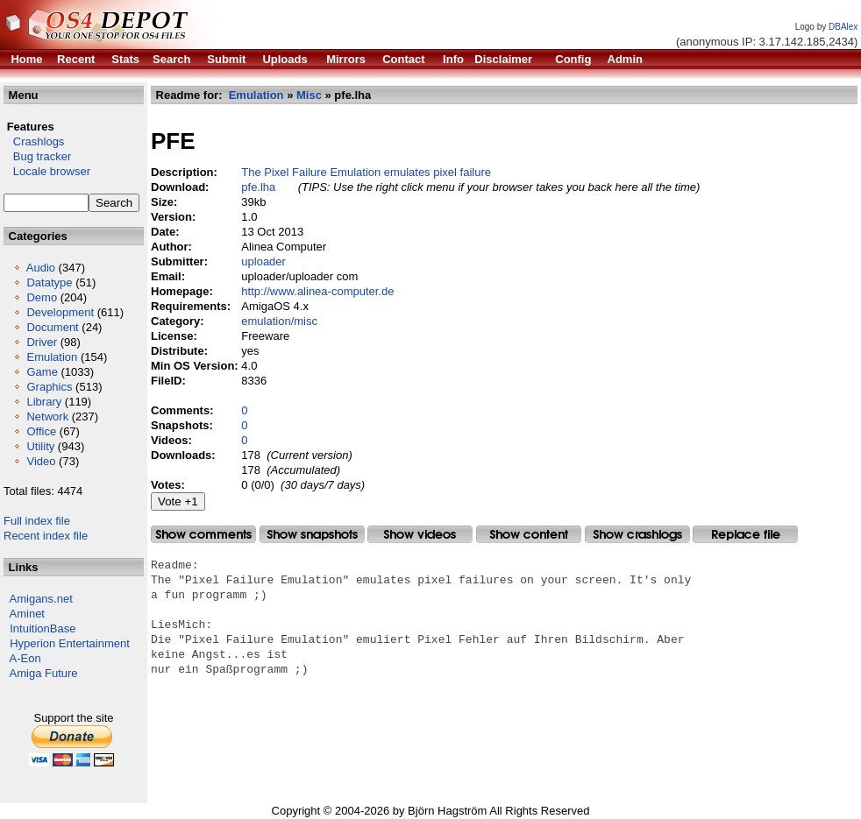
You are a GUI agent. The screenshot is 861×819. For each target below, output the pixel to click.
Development (60, 312)
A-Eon (25, 658)
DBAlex (843, 27)
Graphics (49, 386)
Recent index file (46, 535)
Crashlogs (34, 141)
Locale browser (47, 171)
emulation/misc (279, 321)
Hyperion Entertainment (70, 643)
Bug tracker (37, 156)
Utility (40, 446)
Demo (41, 297)
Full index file (37, 520)
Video (40, 461)
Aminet (27, 613)
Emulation (51, 357)
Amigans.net (41, 598)
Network (47, 416)
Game (41, 371)
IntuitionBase (42, 628)
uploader (263, 261)
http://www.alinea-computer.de (317, 291)
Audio (40, 267)
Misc (309, 95)
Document (52, 327)
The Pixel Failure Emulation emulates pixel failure (366, 172)
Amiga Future (44, 673)
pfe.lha (258, 187)
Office (41, 431)
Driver (41, 342)
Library (43, 401)
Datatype (49, 282)
